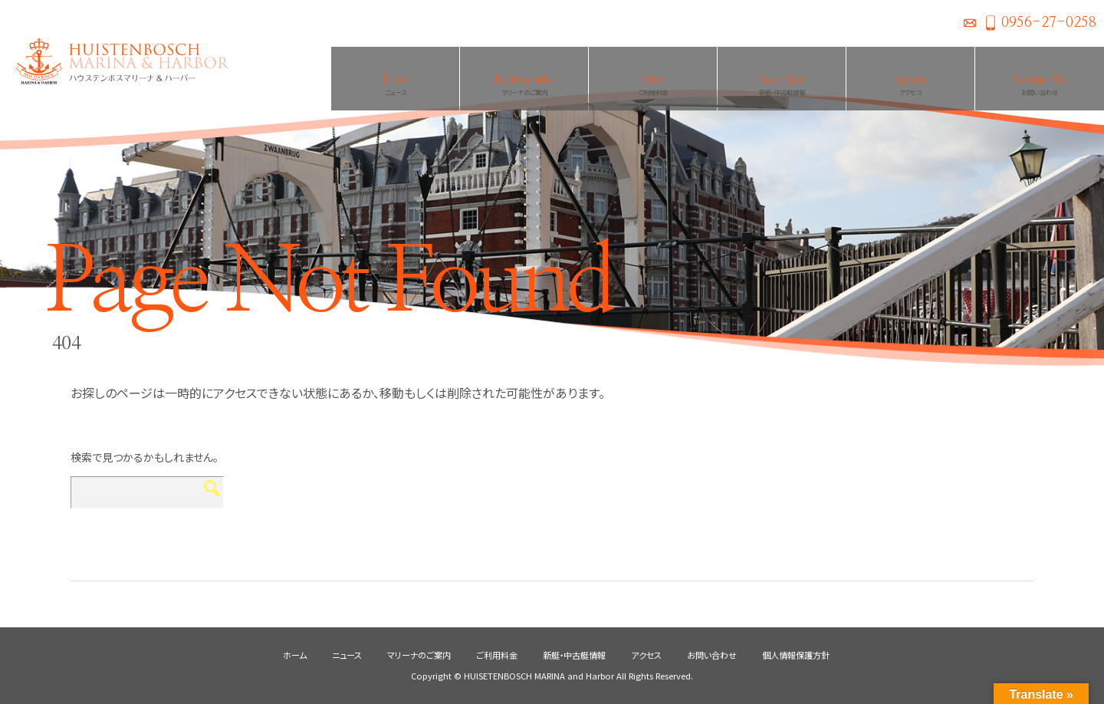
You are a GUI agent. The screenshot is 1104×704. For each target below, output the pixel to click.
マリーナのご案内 (419, 655)
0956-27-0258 (1048, 23)
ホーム (295, 655)
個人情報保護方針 (796, 655)
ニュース (347, 655)
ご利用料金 (497, 655)
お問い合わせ (969, 23)
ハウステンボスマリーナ (115, 61)
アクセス (646, 655)
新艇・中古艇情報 (574, 655)
